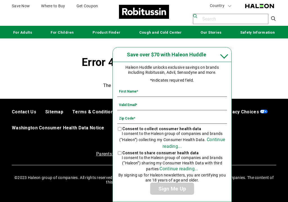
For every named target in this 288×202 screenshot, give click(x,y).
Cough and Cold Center (160, 32)
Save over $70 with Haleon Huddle (166, 55)
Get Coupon (87, 6)
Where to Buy (53, 6)
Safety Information (257, 32)
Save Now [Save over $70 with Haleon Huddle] (21, 6)
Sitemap (54, 111)
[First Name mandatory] (172, 91)
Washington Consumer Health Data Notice (58, 127)
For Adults (22, 32)
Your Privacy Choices (235, 111)
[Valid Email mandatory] (172, 104)
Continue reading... (178, 168)
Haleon (259, 6)
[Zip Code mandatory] (172, 118)
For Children (62, 32)
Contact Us (24, 111)
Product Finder (106, 32)
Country (221, 6)
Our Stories (211, 32)
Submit (273, 18)
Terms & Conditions (94, 111)
